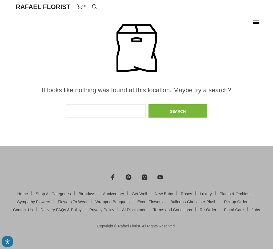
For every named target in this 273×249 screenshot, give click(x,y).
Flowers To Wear (73, 201)
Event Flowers (150, 201)
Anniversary (113, 193)
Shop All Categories (53, 193)
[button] (81, 6)
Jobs (256, 209)
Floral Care (234, 209)
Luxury (206, 193)
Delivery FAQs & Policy (61, 209)
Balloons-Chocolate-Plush (193, 201)
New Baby (164, 193)
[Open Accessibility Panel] (7, 241)
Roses (186, 193)
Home (22, 193)
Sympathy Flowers (33, 201)
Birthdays (87, 193)
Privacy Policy (101, 209)
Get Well (139, 193)
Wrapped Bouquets (112, 201)
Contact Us (23, 209)
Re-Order (208, 209)
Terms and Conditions (172, 209)
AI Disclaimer (133, 209)
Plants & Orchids (235, 193)
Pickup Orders (237, 201)
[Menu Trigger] (256, 22)
